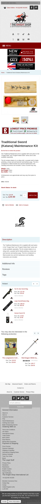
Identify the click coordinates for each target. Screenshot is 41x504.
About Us (9, 392)
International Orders (8, 433)
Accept (4, 501)
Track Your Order (7, 456)
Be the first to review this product (10, 150)
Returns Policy (6, 471)
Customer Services (7, 417)
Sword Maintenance (8, 421)
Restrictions (5, 467)
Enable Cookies (6, 469)
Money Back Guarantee (9, 441)
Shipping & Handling (8, 450)
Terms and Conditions (8, 429)
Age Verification (6, 473)
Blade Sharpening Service (9, 425)
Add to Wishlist (18, 296)
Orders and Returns (30, 384)
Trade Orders (6, 435)
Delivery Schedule (7, 454)
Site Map (7, 384)
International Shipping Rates (10, 452)
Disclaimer (5, 465)
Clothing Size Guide (8, 423)
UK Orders (5, 431)
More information (14, 501)
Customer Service (19, 392)
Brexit (4, 458)
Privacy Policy (30, 392)
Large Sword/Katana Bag (21, 301)
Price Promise (6, 446)
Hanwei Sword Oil (19, 313)
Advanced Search (17, 384)
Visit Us (4, 415)
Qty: (21, 195)
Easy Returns (6, 439)
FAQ (3, 419)
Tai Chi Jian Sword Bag (21, 289)
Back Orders (6, 437)
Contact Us (20, 388)
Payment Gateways (8, 448)
